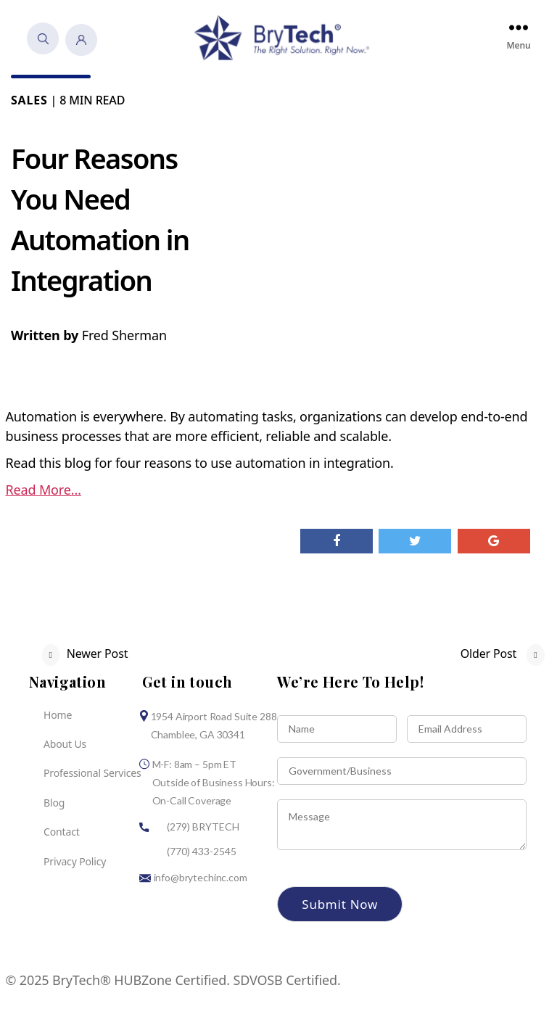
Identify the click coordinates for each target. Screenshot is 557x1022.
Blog (54, 803)
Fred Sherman (124, 336)
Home (58, 715)
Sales (29, 101)
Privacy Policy (75, 862)
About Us (65, 744)
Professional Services (92, 774)
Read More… (43, 490)
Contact (62, 833)
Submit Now (340, 905)
